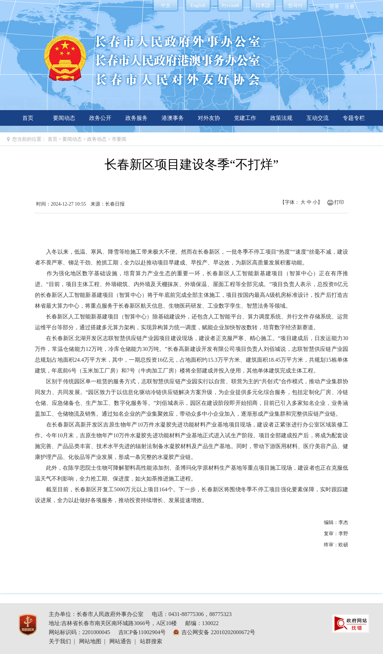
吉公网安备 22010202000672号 (218, 632)
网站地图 (90, 641)
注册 (349, 6)
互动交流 (317, 118)
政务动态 (97, 139)
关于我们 (60, 641)
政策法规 (281, 118)
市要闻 (119, 139)
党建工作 (245, 118)
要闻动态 (64, 118)
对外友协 (209, 118)
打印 (339, 202)
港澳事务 (173, 118)
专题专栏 (354, 118)
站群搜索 (151, 641)
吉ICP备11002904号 (142, 632)
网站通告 (120, 641)
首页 (27, 118)
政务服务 (136, 118)
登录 (334, 6)
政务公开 (100, 118)
